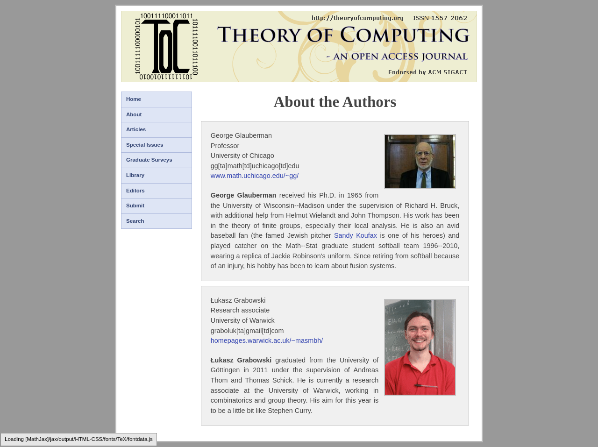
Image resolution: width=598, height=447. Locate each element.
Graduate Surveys (149, 160)
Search (135, 221)
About (134, 114)
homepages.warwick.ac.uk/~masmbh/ (267, 340)
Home (133, 99)
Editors (135, 190)
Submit (135, 205)
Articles (136, 129)
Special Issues (144, 145)
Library (135, 175)
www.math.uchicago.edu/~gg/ (255, 175)
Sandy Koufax (355, 235)
